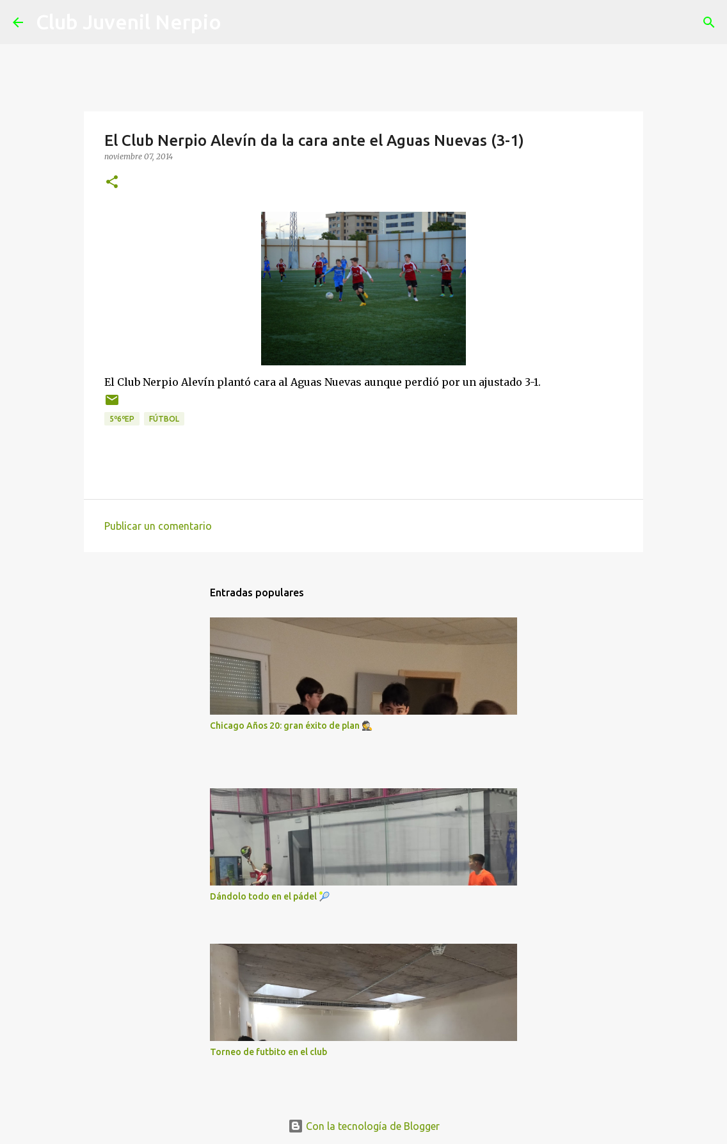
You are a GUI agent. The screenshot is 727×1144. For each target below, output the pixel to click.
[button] (112, 182)
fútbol (164, 419)
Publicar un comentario (158, 526)
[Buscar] (239, 22)
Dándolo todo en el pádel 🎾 (270, 896)
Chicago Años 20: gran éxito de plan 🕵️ (291, 725)
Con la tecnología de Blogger (364, 1126)
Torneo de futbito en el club (268, 1052)
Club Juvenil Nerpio (128, 21)
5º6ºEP (121, 419)
